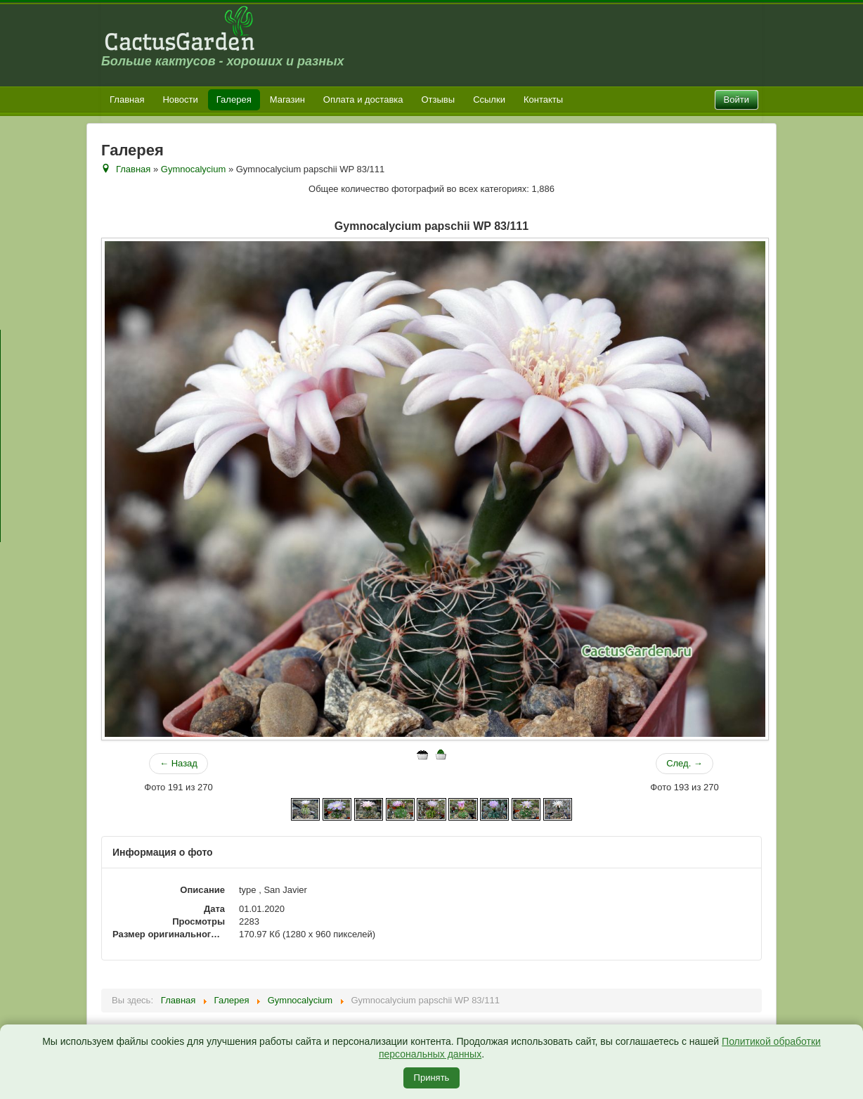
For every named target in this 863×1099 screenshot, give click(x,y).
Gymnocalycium (193, 169)
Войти (736, 99)
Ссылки (489, 99)
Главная (127, 99)
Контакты (543, 99)
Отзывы (438, 99)
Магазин (287, 99)
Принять (432, 1077)
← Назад (178, 763)
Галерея (234, 99)
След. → (684, 763)
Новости (179, 99)
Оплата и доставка (363, 99)
